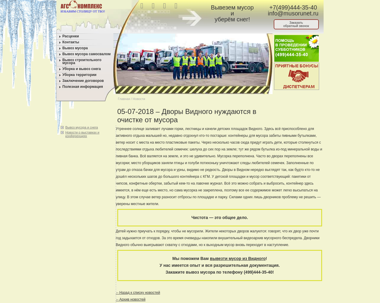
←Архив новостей (130, 299)
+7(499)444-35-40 (293, 7)
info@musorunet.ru (293, 13)
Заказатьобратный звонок (296, 24)
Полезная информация (82, 86)
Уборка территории (79, 74)
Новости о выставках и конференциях (82, 134)
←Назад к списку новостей (138, 293)
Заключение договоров (83, 80)
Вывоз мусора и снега (81, 127)
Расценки (70, 36)
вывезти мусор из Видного (238, 258)
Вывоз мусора (75, 48)
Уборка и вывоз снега (81, 68)
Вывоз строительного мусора (82, 61)
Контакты (70, 42)
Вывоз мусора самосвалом (86, 54)
